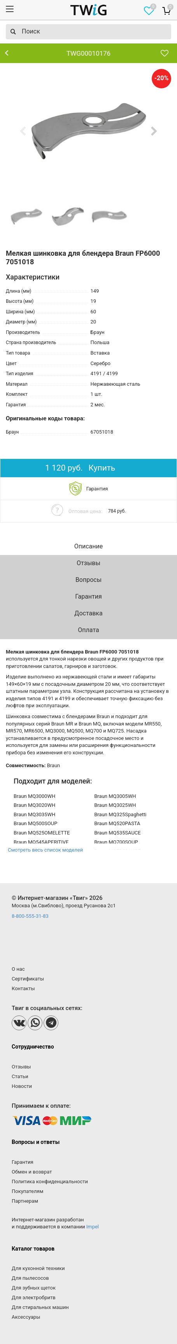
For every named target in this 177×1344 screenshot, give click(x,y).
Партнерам (25, 1201)
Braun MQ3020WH (34, 805)
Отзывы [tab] (88, 563)
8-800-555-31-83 (30, 916)
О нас (18, 969)
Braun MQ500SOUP (35, 823)
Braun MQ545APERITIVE (41, 842)
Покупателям (27, 1191)
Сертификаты (28, 979)
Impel (92, 1227)
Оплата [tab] (88, 630)
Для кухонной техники (38, 1268)
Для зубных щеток (34, 1288)
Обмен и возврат (32, 1172)
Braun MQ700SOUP (116, 842)
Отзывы (21, 1067)
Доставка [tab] (88, 613)
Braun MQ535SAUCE (117, 833)
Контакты (23, 988)
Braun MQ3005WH (115, 796)
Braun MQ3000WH (34, 796)
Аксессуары (26, 1317)
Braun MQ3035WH (34, 814)
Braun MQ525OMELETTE (42, 833)
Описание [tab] (88, 546)
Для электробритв (34, 1297)
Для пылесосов (30, 1278)
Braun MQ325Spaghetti (120, 814)
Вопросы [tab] (88, 579)
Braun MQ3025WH (115, 805)
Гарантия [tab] (88, 596)
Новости (22, 1086)
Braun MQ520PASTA (117, 823)
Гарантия (22, 1162)
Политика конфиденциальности (50, 1181)
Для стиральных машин (40, 1307)
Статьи (20, 1076)
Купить (102, 468)
